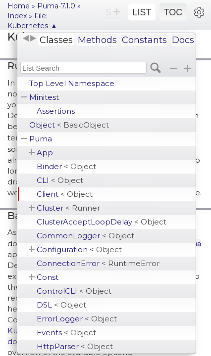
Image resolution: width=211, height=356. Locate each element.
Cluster (68, 208)
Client (65, 194)
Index (17, 15)
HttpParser (75, 346)
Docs (183, 40)
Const (47, 277)
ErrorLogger (77, 318)
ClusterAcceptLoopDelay (101, 221)
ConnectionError (98, 263)
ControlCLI (74, 291)
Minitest (44, 97)
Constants (144, 40)
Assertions (56, 111)
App (45, 152)
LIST (141, 12)
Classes (56, 40)
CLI (60, 180)
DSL (61, 305)
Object (69, 125)
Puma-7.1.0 (56, 5)
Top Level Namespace (71, 83)
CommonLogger (85, 235)
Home (18, 5)
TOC (173, 12)
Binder (66, 166)
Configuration (79, 249)
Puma (40, 138)
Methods (97, 40)
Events (66, 332)
